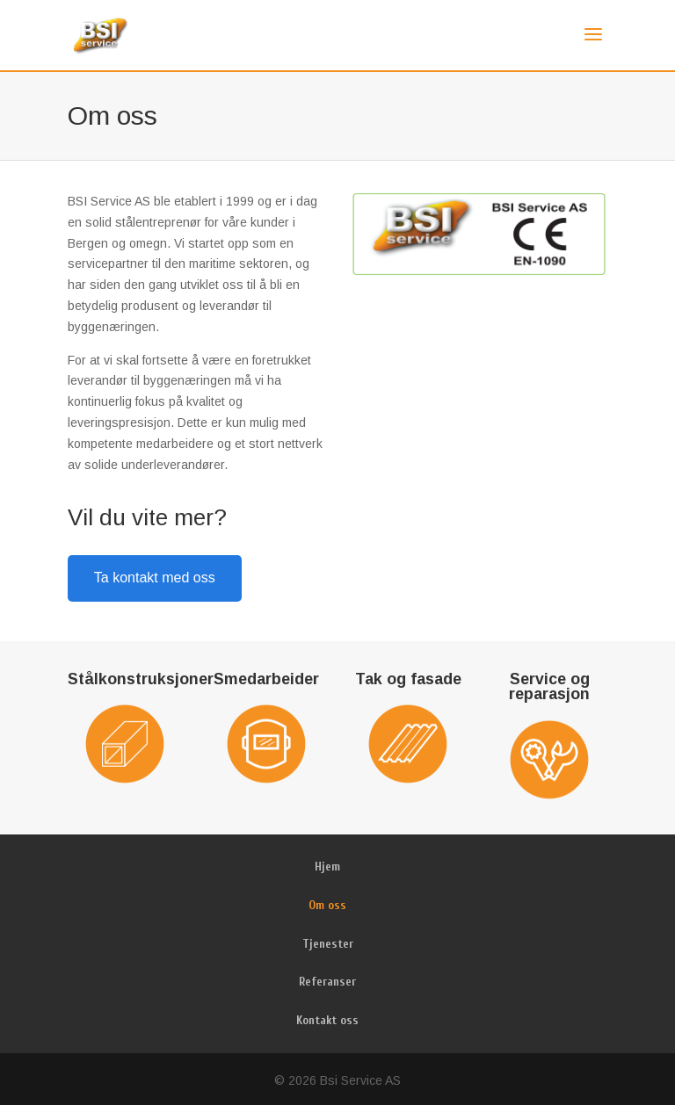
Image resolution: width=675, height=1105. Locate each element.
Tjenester (327, 943)
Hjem (327, 866)
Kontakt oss (327, 1020)
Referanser (327, 981)
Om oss (327, 905)
